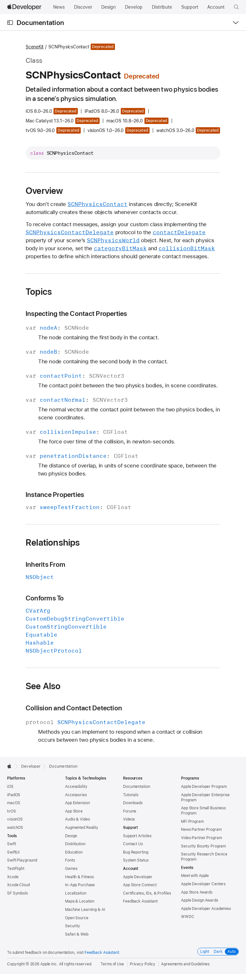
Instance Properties (55, 495)
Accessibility (76, 786)
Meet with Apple (195, 875)
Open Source (76, 918)
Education (74, 852)
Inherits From (45, 564)
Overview (44, 191)
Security (72, 926)
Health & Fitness (79, 877)
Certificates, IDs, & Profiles (147, 893)
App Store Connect (140, 885)
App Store (74, 811)
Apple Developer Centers (203, 884)
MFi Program (192, 821)
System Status (135, 860)
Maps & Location (79, 901)
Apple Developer (137, 877)
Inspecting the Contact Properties (76, 314)
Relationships (53, 542)
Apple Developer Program (204, 786)
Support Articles (137, 836)
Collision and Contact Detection (74, 708)
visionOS (15, 819)
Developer (31, 766)
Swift (11, 844)
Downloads (133, 803)
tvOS (11, 811)
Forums (129, 811)
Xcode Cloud (18, 885)
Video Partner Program (201, 838)
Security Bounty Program (203, 846)
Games (71, 868)
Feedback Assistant (140, 901)
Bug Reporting (135, 852)
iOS (10, 786)
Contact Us (133, 844)
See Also (43, 686)
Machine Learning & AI (85, 909)
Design (71, 836)
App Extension (77, 803)
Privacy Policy (142, 964)
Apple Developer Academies (206, 908)
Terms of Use (112, 964)
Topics (39, 291)
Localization (75, 893)
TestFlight (15, 868)
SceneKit (35, 46)
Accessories (76, 795)
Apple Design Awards (199, 900)
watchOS (15, 827)
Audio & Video (77, 819)
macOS (13, 803)
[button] (236, 7)
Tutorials (130, 795)
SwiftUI (13, 852)
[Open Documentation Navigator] (10, 22)
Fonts (70, 860)
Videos (129, 819)
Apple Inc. (49, 964)
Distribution (75, 844)
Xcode (12, 877)
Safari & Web (76, 934)
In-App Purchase (80, 885)
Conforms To (45, 598)
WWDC (187, 916)
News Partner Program (201, 829)
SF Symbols (17, 893)
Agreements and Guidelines (185, 964)
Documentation (40, 23)
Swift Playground (22, 860)
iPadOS (13, 795)
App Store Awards (196, 892)
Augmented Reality (81, 827)
